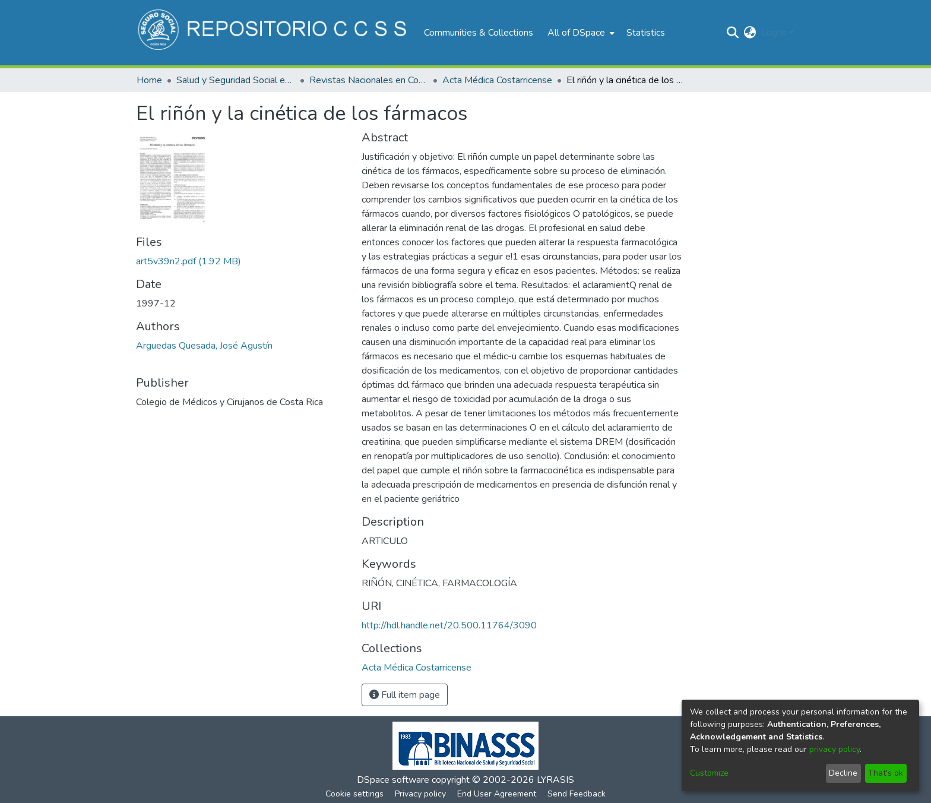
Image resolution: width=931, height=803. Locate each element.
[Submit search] (733, 33)
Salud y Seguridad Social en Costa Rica (235, 80)
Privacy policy (420, 793)
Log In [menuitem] (774, 32)
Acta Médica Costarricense (497, 80)
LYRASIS (555, 779)
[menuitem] (580, 32)
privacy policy (834, 749)
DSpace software (393, 779)
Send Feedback (576, 793)
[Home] (274, 32)
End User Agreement (496, 793)
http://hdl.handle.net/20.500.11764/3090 (449, 625)
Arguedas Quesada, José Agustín (204, 345)
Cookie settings (354, 793)
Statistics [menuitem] (645, 32)
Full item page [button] (404, 694)
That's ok (885, 773)
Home (149, 80)
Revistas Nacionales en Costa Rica (368, 80)
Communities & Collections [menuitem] (478, 32)
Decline (843, 773)
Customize (709, 773)
